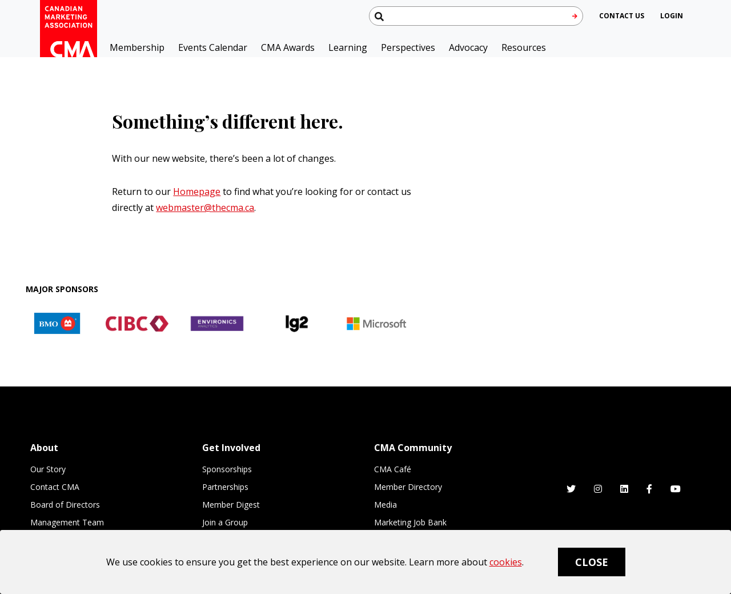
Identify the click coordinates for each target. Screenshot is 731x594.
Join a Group (225, 522)
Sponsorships (227, 469)
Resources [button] (523, 47)
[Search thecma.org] (476, 16)
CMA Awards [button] (288, 47)
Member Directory (408, 486)
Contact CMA (54, 486)
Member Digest (231, 504)
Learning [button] (347, 47)
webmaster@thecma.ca (205, 207)
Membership (137, 47)
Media (385, 504)
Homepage (196, 191)
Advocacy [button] (468, 47)
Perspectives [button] (408, 47)
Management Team (67, 522)
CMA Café (392, 469)
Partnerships (225, 486)
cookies (505, 562)
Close (591, 562)
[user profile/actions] (671, 16)
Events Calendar (212, 47)
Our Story (48, 469)
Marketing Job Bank (410, 522)
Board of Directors (65, 504)
